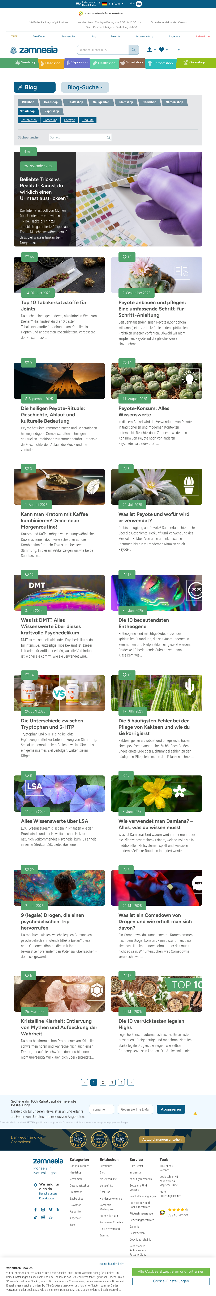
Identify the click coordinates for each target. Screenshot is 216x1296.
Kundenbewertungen (111, 1198)
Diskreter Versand (110, 1229)
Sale (72, 1224)
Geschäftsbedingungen (143, 1196)
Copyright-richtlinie (140, 1239)
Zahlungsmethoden (141, 1179)
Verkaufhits (106, 1185)
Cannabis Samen (79, 1166)
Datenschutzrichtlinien (111, 1263)
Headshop (76, 1172)
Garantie (134, 1226)
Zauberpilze (76, 1198)
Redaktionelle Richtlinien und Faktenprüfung (138, 1250)
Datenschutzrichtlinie (73, 1122)
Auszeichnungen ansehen (162, 1139)
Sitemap (104, 1235)
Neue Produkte (108, 1179)
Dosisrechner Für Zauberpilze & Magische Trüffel (169, 1181)
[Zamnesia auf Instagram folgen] (43, 1210)
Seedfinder (106, 1166)
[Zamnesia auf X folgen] (58, 1210)
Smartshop (76, 1192)
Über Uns (105, 1192)
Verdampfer (76, 1179)
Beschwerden (137, 1233)
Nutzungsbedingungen (105, 1122)
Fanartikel (75, 1211)
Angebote (75, 1218)
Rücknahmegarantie (141, 1213)
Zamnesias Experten (111, 1222)
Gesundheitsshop (80, 1185)
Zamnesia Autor (109, 1215)
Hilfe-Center (136, 1166)
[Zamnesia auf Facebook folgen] (35, 1210)
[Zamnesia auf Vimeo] (50, 1210)
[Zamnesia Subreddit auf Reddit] (43, 1217)
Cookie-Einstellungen (171, 1281)
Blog (102, 1172)
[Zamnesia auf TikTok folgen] (35, 1217)
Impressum (136, 1172)
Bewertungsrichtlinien (142, 1220)
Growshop (75, 1205)
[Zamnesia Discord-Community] (50, 1217)
